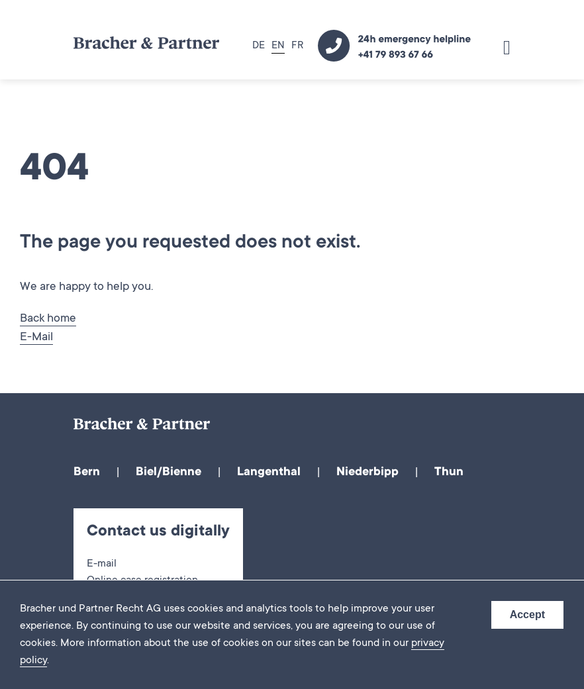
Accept (527, 614)
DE (258, 46)
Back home (48, 319)
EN (278, 46)
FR (297, 46)
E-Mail (36, 337)
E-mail (102, 564)
